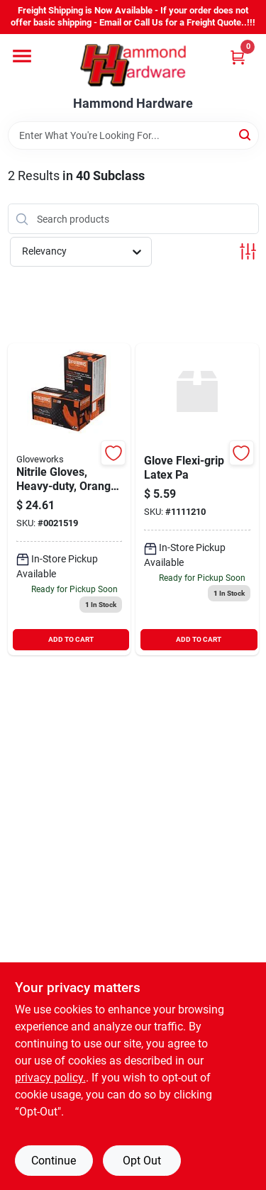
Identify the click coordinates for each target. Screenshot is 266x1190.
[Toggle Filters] (248, 251)
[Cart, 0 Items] (238, 57)
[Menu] (22, 56)
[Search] (245, 134)
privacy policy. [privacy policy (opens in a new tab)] (50, 1077)
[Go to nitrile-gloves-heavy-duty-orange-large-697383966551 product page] (69, 499)
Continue (53, 1160)
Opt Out (142, 1160)
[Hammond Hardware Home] (132, 65)
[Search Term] (133, 135)
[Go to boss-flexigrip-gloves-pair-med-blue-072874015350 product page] (197, 499)
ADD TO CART (71, 639)
